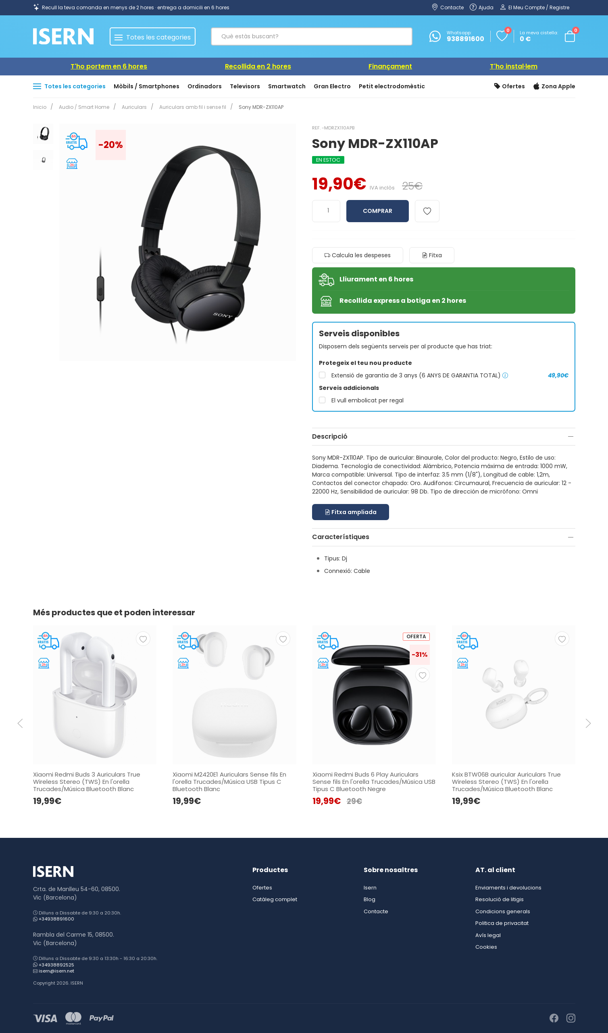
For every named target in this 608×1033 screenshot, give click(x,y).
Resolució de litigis (499, 899)
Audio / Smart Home (82, 107)
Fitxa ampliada (351, 512)
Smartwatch (287, 86)
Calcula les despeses (358, 255)
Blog (369, 899)
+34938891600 (56, 919)
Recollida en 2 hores (258, 66)
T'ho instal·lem (513, 66)
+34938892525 (56, 965)
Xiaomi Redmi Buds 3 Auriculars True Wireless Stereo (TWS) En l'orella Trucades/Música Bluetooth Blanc (86, 781)
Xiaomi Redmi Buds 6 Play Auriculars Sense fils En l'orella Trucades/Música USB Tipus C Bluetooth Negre (373, 781)
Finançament (390, 66)
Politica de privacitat (502, 923)
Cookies (486, 947)
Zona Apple (554, 86)
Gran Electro (332, 86)
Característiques (340, 536)
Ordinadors (204, 86)
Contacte (376, 911)
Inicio (39, 107)
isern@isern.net (56, 971)
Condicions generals (502, 911)
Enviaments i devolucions (508, 887)
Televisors (245, 86)
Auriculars (131, 107)
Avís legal (488, 935)
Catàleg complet (274, 899)
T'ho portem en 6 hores (109, 66)
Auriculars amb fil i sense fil (187, 107)
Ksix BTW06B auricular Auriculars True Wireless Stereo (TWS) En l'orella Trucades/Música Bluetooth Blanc (506, 781)
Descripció (330, 436)
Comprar (377, 211)
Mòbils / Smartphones (146, 86)
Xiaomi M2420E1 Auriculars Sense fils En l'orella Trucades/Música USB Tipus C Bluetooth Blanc (229, 781)
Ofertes (509, 86)
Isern (370, 887)
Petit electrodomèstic (392, 86)
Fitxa (432, 255)
